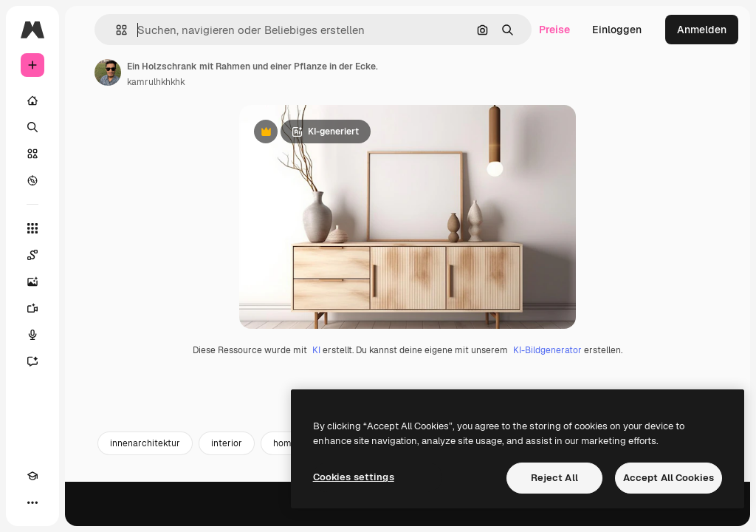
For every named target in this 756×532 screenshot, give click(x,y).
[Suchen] (32, 127)
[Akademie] (32, 476)
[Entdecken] (32, 180)
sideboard (381, 515)
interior (226, 515)
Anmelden (701, 29)
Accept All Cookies (668, 477)
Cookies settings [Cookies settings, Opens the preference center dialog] (353, 477)
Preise (554, 29)
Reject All (554, 477)
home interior (301, 515)
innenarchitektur (145, 515)
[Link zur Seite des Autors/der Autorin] (107, 72)
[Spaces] (32, 255)
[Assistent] (32, 361)
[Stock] (32, 154)
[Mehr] (32, 502)
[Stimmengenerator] (32, 335)
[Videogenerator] (32, 308)
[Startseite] (32, 100)
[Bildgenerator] (32, 281)
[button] (115, 29)
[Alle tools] (32, 228)
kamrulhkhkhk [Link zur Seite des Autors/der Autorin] (156, 82)
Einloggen (617, 29)
